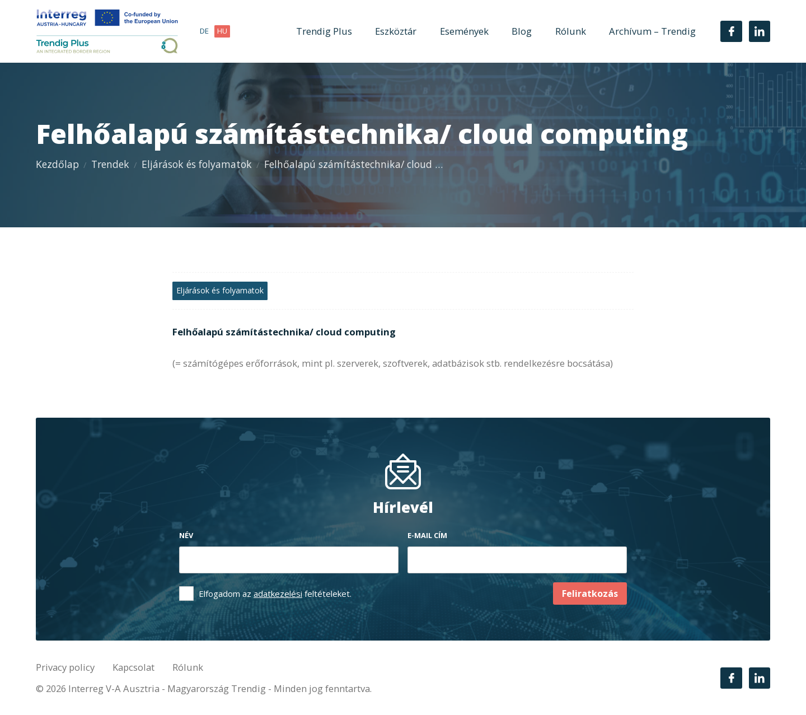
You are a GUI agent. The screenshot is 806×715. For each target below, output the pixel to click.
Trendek (110, 164)
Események (464, 31)
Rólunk (570, 31)
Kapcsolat (133, 667)
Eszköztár (395, 31)
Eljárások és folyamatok (197, 164)
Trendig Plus (324, 31)
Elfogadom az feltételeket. (275, 593)
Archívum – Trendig (652, 31)
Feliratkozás (590, 593)
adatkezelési (278, 593)
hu (222, 31)
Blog (522, 31)
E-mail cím (427, 535)
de (204, 31)
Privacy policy (65, 667)
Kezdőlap (57, 164)
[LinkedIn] (759, 31)
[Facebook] (731, 31)
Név (186, 535)
